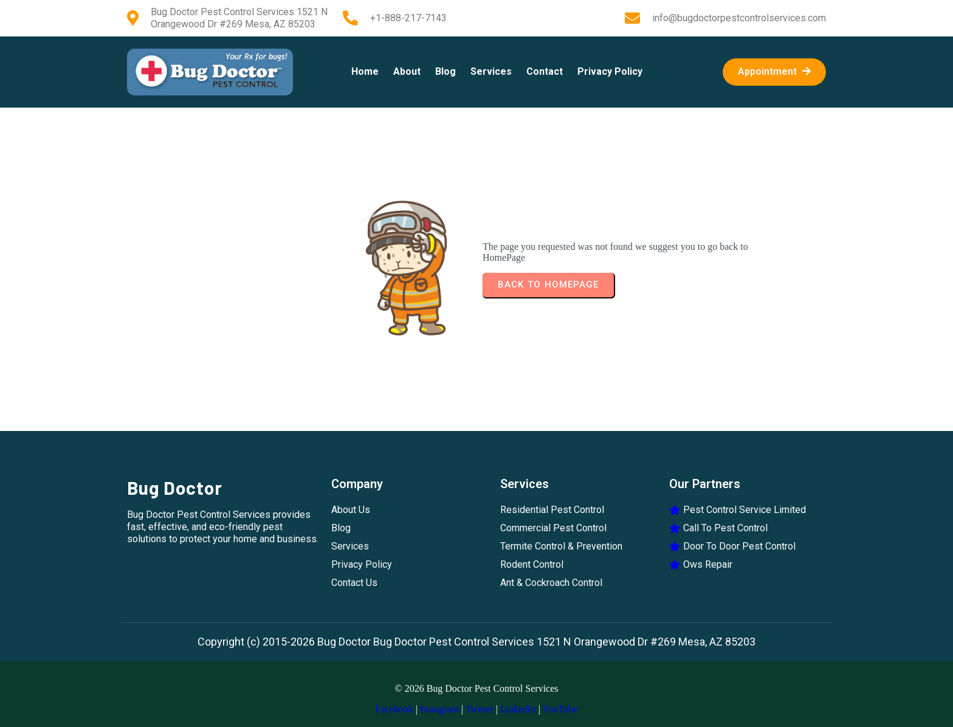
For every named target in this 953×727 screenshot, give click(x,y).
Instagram (439, 709)
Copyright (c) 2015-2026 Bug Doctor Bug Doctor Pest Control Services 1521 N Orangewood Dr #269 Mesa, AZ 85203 (476, 641)
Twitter (480, 709)
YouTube (559, 709)
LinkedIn (518, 709)
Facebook (394, 709)
